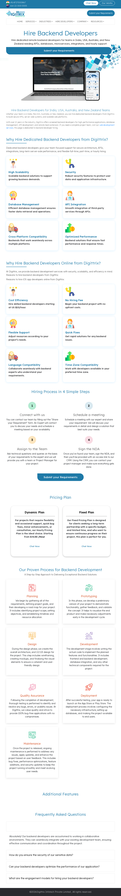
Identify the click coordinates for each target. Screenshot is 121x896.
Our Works (107, 3)
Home (20, 21)
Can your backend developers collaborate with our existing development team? (56, 826)
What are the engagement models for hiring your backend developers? (51, 878)
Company (82, 21)
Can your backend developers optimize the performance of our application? (54, 866)
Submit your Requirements (101, 13)
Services (30, 21)
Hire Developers (64, 21)
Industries (45, 21)
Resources (97, 21)
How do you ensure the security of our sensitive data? (41, 855)
